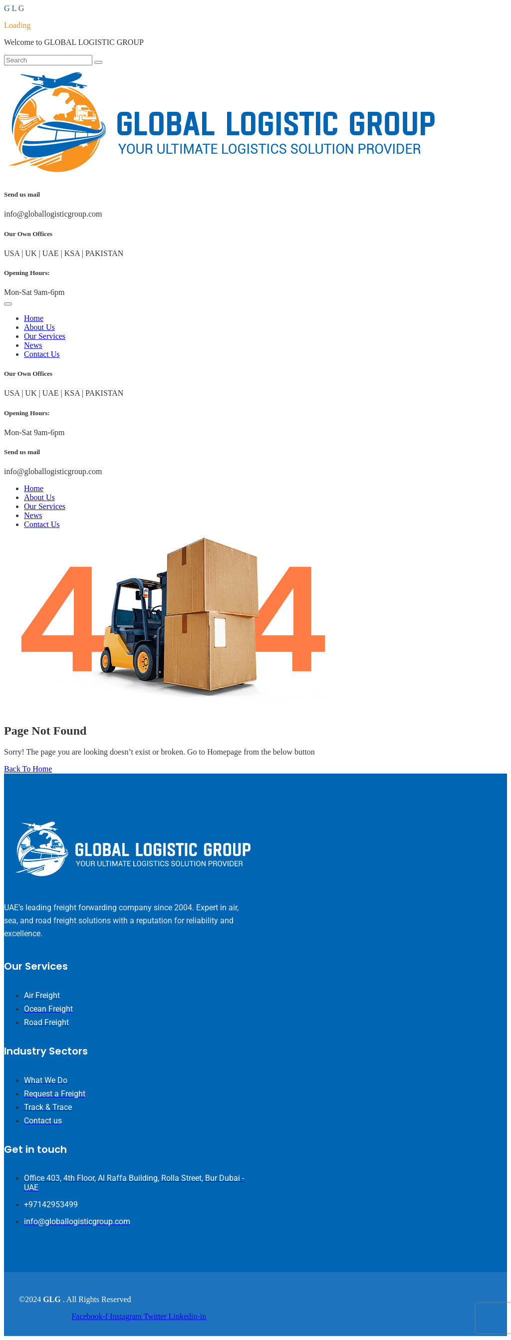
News (33, 345)
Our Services (44, 336)
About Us (39, 327)
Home (33, 318)
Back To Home (28, 769)
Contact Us (42, 354)
